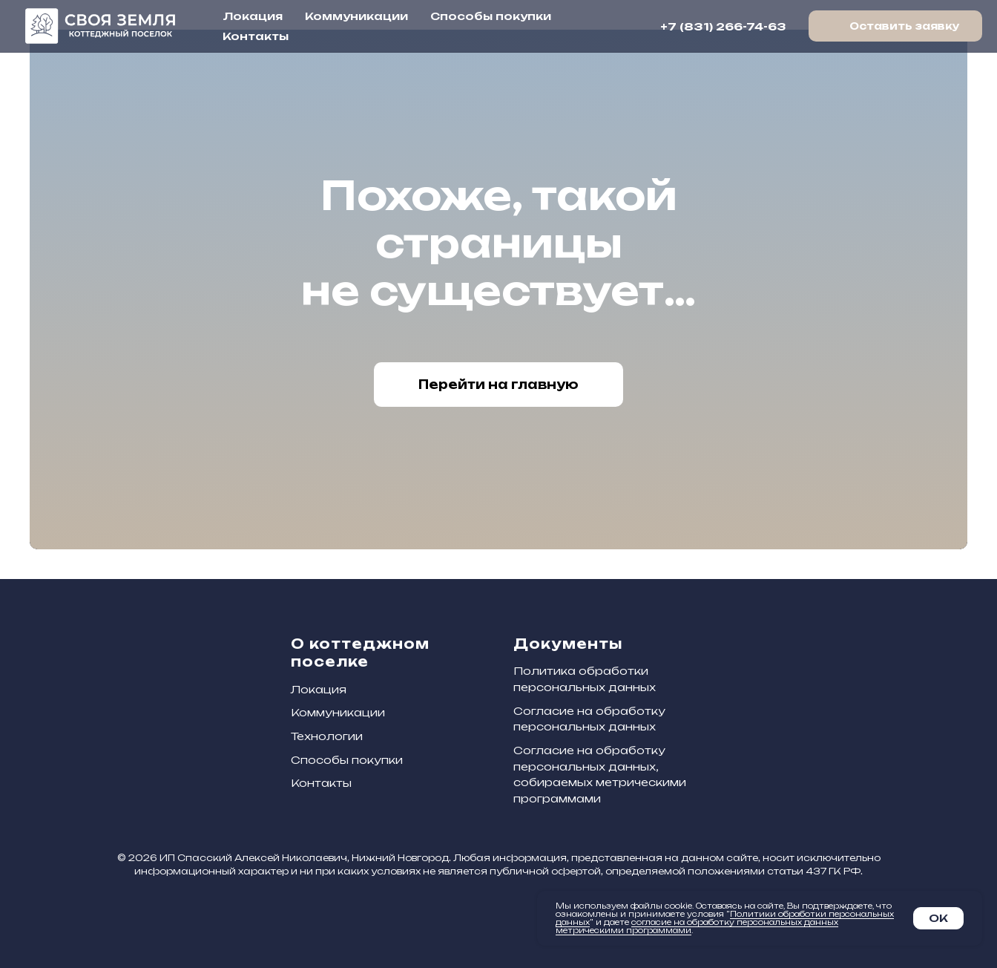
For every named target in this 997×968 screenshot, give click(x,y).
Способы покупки (490, 16)
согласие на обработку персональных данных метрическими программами (697, 926)
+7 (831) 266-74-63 (723, 26)
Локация (253, 16)
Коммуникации (356, 16)
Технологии (327, 736)
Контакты (256, 36)
